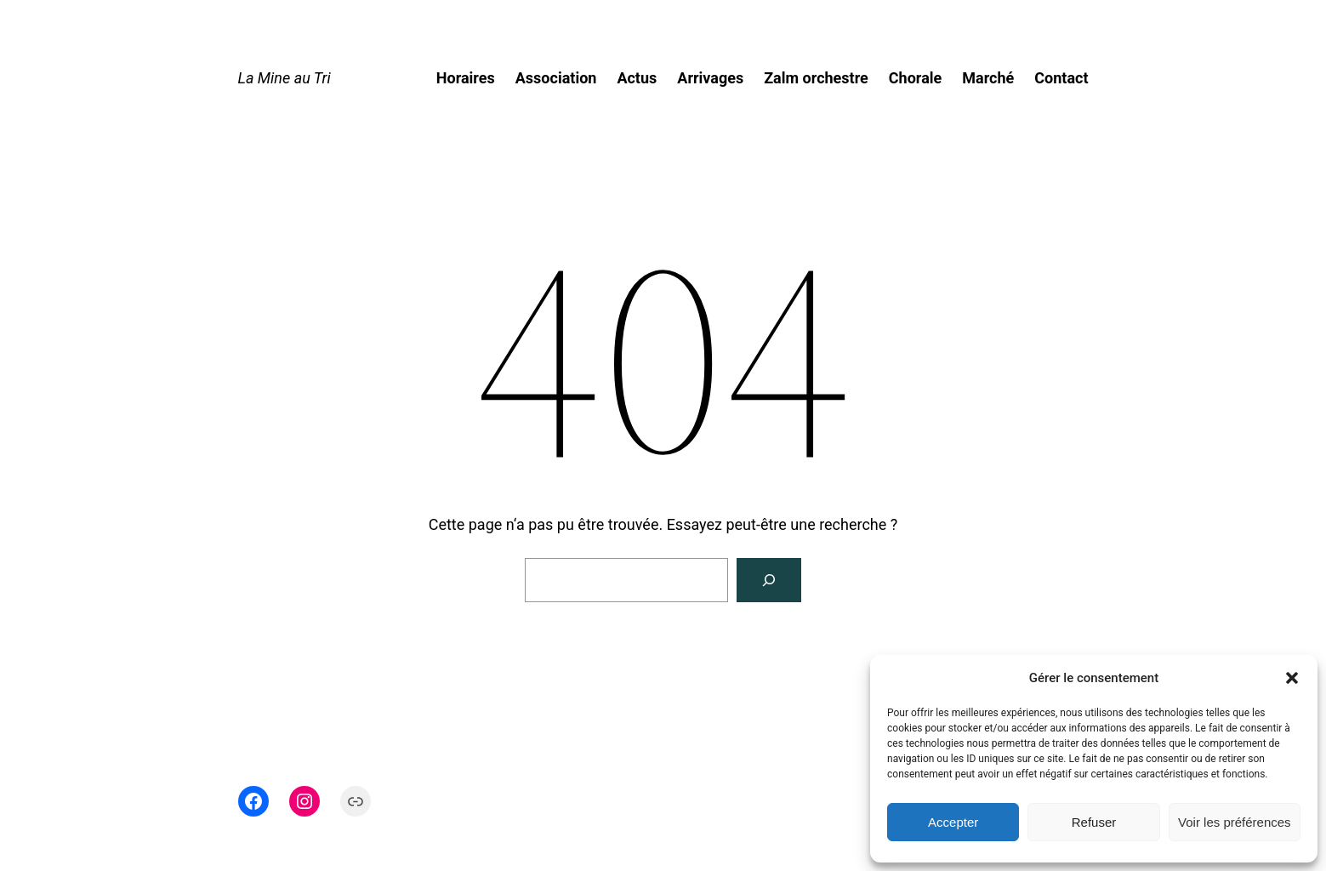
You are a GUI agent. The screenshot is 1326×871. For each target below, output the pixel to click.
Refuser (1094, 822)
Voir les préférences (1234, 822)
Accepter (953, 822)
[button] (1291, 677)
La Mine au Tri (284, 78)
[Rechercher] (769, 580)
